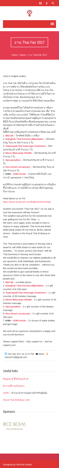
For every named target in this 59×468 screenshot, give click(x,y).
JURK (6, 393)
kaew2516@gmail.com (16, 357)
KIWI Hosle (19, 174)
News (23, 55)
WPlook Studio (24, 464)
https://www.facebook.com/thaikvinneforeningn (27, 201)
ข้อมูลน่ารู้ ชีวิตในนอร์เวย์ (15, 379)
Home (14, 55)
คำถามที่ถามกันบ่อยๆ (13, 386)
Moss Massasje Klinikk (18, 153)
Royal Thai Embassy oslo (16, 399)
